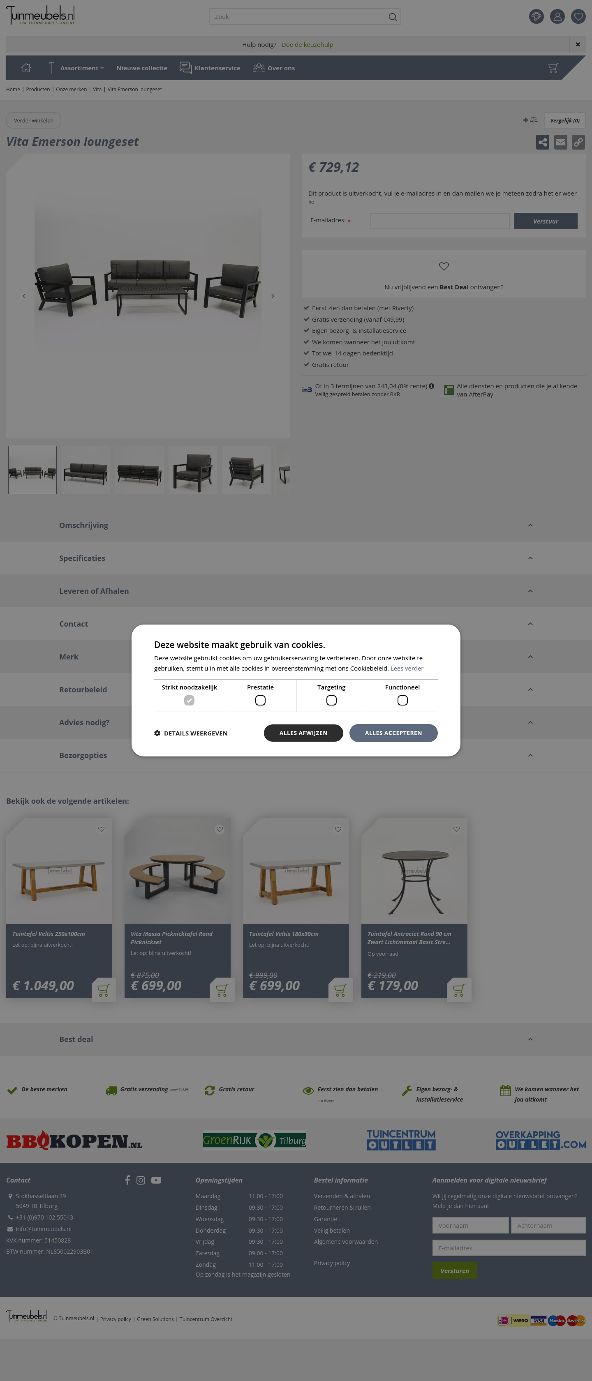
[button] (191, 733)
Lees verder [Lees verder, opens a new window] (407, 668)
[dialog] (296, 690)
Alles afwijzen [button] (303, 733)
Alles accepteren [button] (393, 733)
